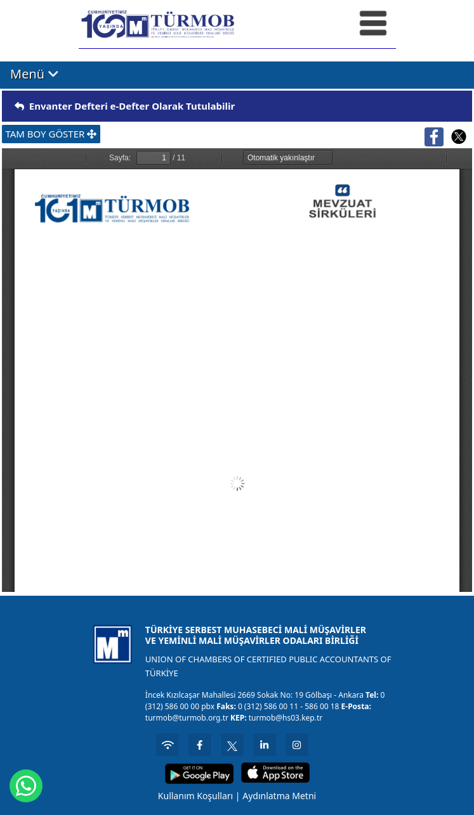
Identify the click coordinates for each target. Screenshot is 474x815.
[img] (19, 106)
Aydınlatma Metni (279, 796)
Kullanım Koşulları (195, 796)
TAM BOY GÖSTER (50, 133)
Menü (34, 74)
